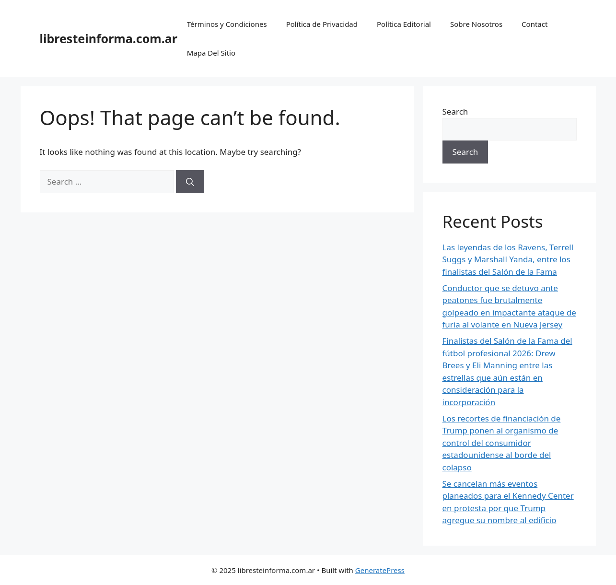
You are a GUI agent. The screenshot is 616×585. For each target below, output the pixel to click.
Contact (534, 24)
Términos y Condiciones (227, 24)
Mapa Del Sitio (211, 53)
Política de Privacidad (322, 24)
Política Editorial (404, 24)
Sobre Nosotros (476, 24)
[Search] (190, 181)
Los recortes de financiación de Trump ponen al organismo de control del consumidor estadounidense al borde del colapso (501, 443)
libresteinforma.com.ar (108, 38)
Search (455, 111)
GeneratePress (380, 570)
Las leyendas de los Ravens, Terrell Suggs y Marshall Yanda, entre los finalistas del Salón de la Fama (508, 259)
